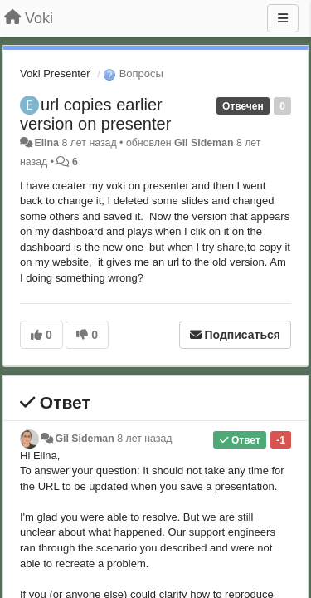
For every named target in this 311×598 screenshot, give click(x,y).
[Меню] (283, 18)
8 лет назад (144, 438)
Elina (46, 143)
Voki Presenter (55, 73)
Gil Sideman (203, 143)
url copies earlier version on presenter (95, 114)
